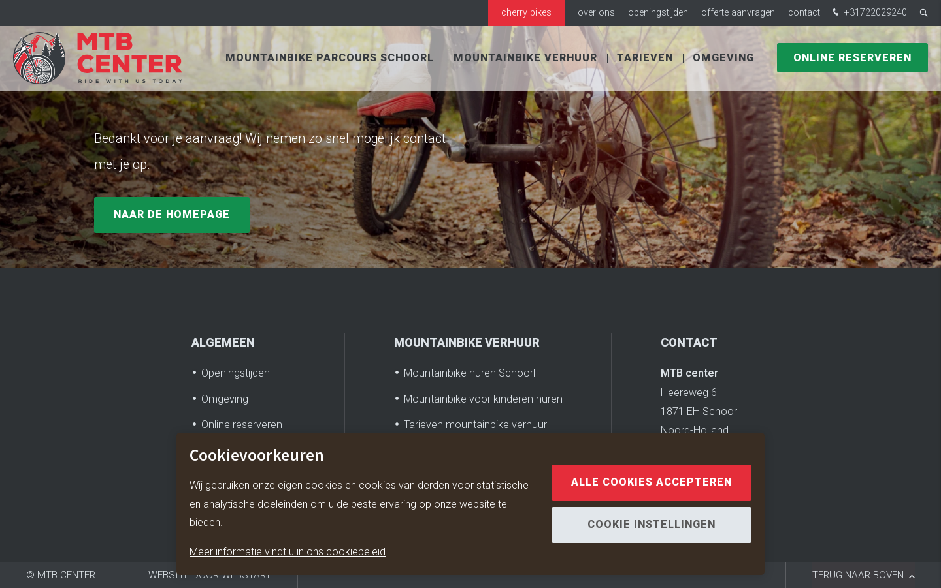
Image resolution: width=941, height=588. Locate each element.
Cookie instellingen (651, 525)
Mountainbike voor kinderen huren (483, 399)
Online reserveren (852, 59)
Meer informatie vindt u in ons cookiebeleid (288, 552)
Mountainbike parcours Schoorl (329, 59)
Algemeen (223, 343)
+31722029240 (868, 13)
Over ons (596, 12)
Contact (804, 12)
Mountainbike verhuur (525, 59)
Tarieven (645, 59)
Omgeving (723, 59)
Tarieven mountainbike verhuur (475, 424)
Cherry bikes (526, 12)
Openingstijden (658, 12)
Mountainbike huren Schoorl (469, 373)
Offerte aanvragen (738, 12)
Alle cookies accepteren (651, 482)
